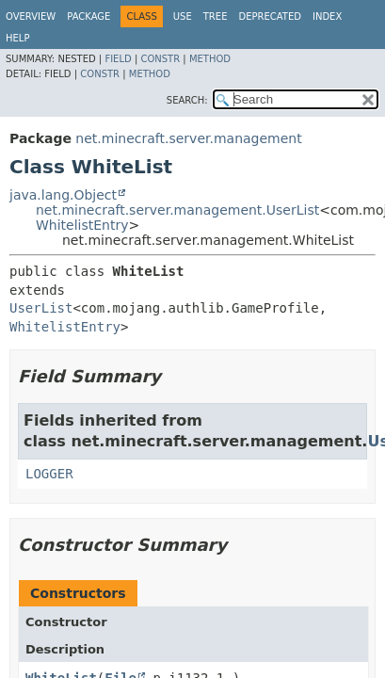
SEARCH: (187, 100)
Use (182, 16)
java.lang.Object (63, 194)
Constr (160, 59)
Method (210, 59)
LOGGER (49, 473)
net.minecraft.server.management (188, 138)
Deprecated (269, 16)
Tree (215, 16)
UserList (40, 307)
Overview (31, 16)
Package (88, 16)
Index (327, 16)
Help (17, 38)
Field (117, 59)
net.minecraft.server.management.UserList (177, 210)
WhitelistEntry (82, 225)
